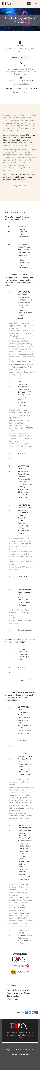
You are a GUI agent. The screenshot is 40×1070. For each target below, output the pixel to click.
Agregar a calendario (20, 57)
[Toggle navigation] (35, 3)
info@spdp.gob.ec (13, 999)
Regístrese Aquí (20, 186)
